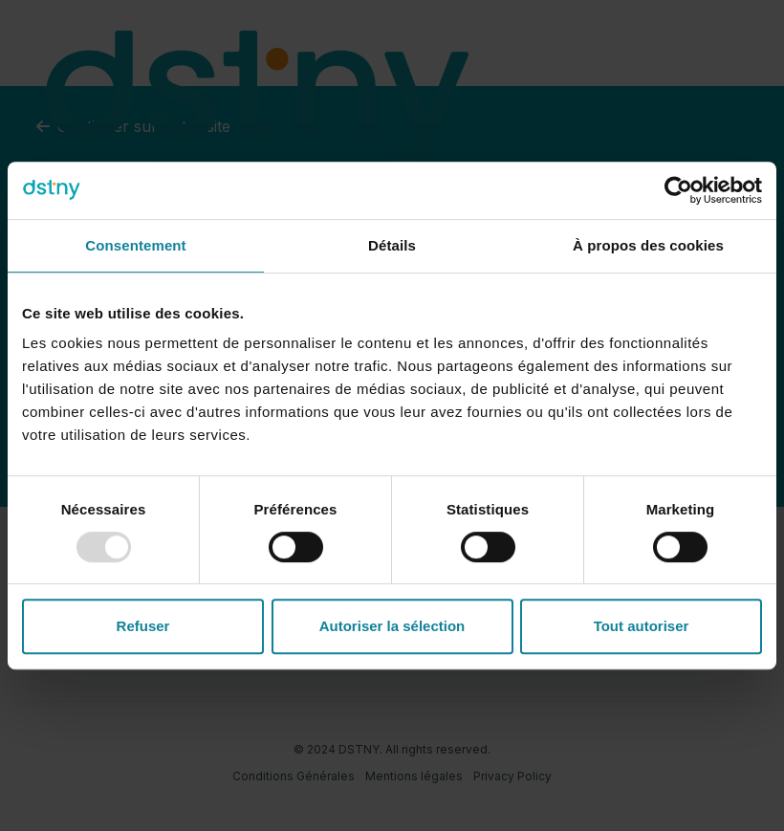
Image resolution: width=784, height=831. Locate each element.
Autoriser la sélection (392, 626)
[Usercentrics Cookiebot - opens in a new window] (678, 190)
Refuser (143, 626)
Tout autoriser (641, 626)
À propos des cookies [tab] (648, 245)
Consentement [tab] (135, 245)
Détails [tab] (392, 245)
